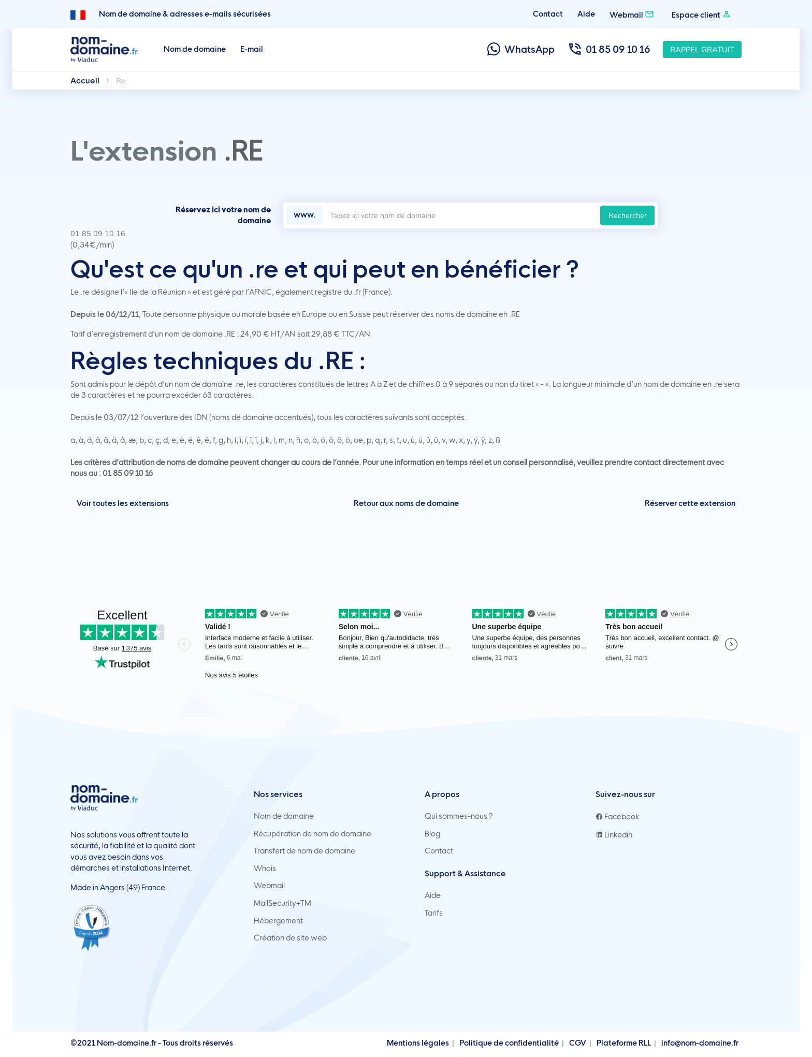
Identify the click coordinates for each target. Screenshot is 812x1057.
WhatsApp (520, 49)
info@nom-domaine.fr (699, 1043)
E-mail (251, 49)
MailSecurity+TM (282, 903)
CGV (577, 1043)
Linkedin (614, 834)
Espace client (701, 14)
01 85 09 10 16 (608, 49)
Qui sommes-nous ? (459, 816)
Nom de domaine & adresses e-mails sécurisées (185, 14)
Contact (548, 14)
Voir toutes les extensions (123, 503)
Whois (265, 868)
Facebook (618, 816)
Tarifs (434, 913)
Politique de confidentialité (509, 1043)
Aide (586, 14)
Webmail (632, 14)
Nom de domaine (195, 49)
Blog (432, 833)
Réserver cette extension (690, 503)
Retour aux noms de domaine (406, 503)
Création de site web (290, 938)
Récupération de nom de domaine (312, 833)
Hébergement (278, 920)
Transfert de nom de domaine (304, 851)
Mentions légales (418, 1043)
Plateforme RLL (624, 1043)
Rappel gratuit (702, 50)
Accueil (84, 80)
